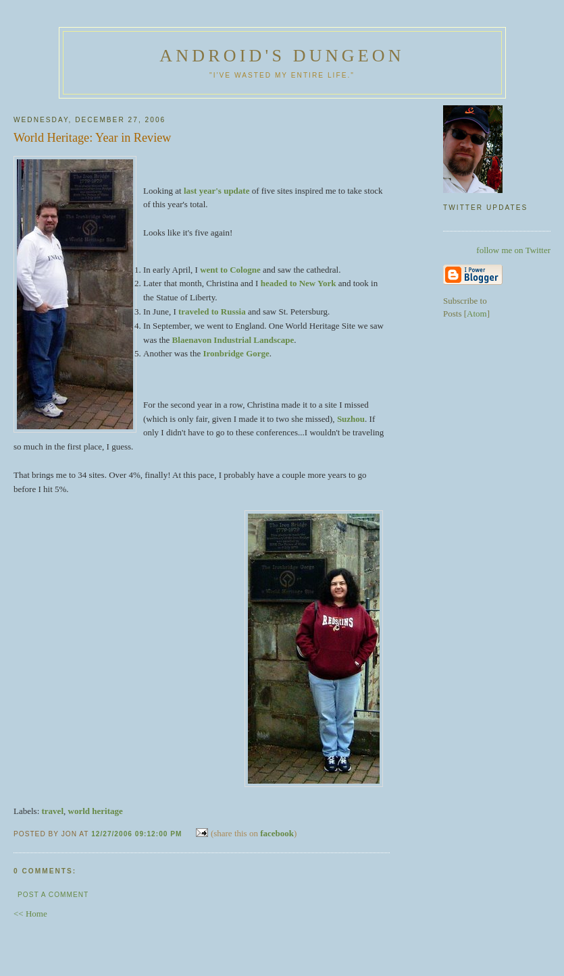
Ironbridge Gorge (236, 353)
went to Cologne (230, 270)
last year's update (217, 191)
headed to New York (298, 283)
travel (52, 811)
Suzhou (351, 419)
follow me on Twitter (513, 250)
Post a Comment (53, 894)
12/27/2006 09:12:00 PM (137, 834)
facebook (277, 833)
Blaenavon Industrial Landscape (233, 340)
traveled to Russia (212, 311)
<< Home (30, 914)
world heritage (95, 811)
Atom (477, 313)
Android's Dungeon (281, 55)
